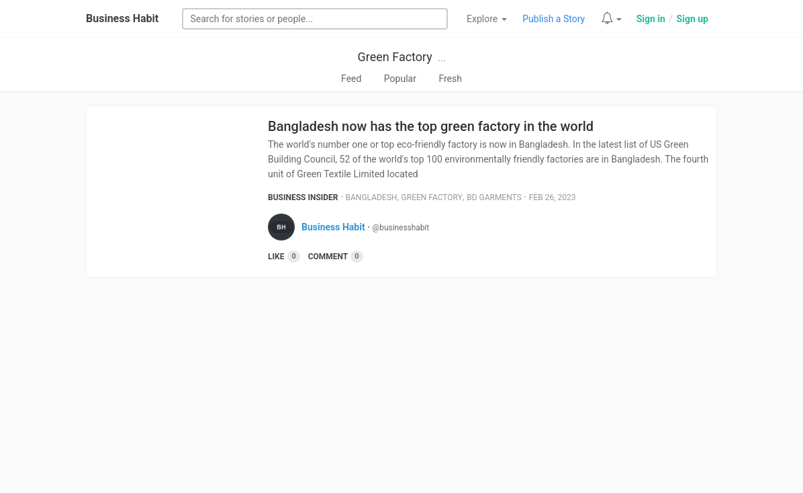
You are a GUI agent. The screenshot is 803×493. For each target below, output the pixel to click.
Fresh (450, 78)
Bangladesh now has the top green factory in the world (431, 126)
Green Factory (395, 57)
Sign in (650, 18)
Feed (351, 78)
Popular (400, 78)
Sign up (692, 18)
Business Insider (303, 197)
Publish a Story (553, 18)
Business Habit (122, 18)
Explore (487, 18)
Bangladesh (371, 197)
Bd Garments (494, 197)
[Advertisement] (401, 386)
